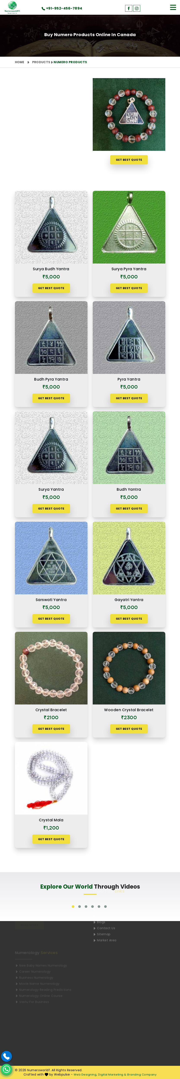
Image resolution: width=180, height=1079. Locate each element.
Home (19, 62)
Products (41, 62)
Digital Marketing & (112, 1075)
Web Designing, (85, 1075)
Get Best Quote (129, 160)
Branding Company (141, 1075)
